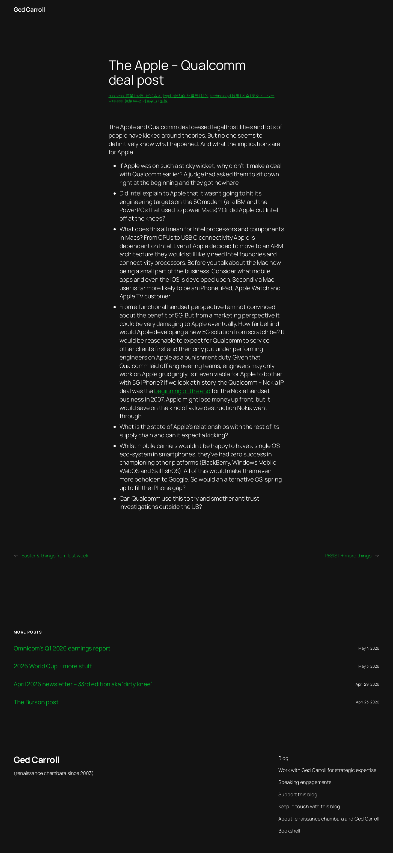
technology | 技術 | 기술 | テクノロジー (242, 95)
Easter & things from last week (55, 555)
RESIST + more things (348, 555)
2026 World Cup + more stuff (53, 666)
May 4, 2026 (368, 648)
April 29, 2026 (367, 684)
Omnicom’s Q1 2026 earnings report (62, 648)
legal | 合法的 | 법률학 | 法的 (186, 95)
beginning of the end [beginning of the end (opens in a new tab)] (182, 391)
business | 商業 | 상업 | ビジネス (135, 95)
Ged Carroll (29, 9)
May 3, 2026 (368, 666)
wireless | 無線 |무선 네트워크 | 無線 (138, 100)
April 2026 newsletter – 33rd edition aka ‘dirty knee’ (83, 684)
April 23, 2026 (367, 702)
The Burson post (36, 702)
